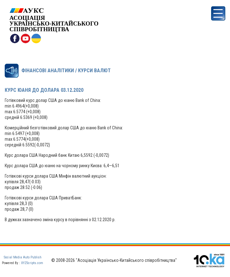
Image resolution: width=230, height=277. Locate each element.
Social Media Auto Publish (23, 257)
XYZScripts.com (32, 263)
